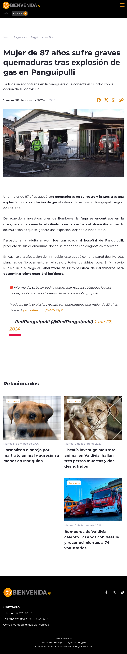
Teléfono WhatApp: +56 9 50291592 (25, 619)
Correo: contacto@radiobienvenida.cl (26, 624)
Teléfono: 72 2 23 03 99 (17, 613)
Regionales (20, 37)
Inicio (6, 37)
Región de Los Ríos (42, 37)
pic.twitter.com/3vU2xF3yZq (43, 310)
